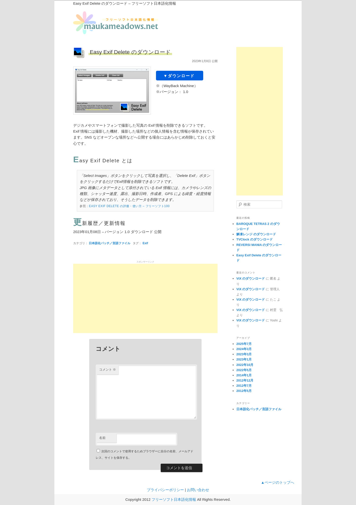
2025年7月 (244, 344)
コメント (107, 369)
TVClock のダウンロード (254, 239)
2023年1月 (244, 359)
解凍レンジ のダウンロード (256, 234)
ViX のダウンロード (250, 278)
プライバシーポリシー (165, 490)
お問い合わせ (198, 490)
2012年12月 (244, 380)
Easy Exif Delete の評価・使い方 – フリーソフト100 (129, 206)
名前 (102, 438)
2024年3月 (244, 349)
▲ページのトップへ (277, 482)
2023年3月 (244, 354)
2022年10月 (244, 365)
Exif (145, 243)
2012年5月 (244, 391)
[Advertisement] (145, 298)
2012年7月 (244, 385)
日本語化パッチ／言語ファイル (109, 243)
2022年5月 (244, 370)
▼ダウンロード (179, 76)
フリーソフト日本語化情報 (174, 499)
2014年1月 (244, 375)
